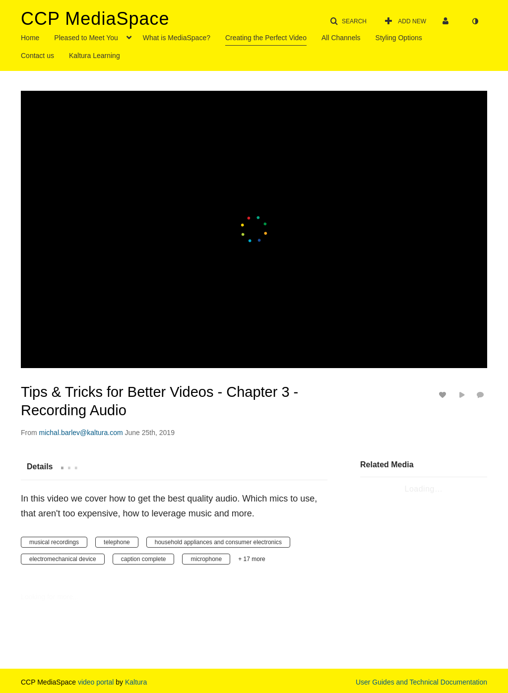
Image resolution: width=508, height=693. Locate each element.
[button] (348, 21)
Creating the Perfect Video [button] (266, 38)
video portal (95, 682)
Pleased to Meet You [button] (86, 38)
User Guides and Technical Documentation (421, 682)
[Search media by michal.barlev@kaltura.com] (81, 433)
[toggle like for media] (444, 394)
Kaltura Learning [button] (94, 56)
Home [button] (30, 38)
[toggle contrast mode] (474, 21)
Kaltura (136, 682)
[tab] (40, 466)
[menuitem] (37, 37)
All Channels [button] (341, 38)
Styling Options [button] (399, 38)
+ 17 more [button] (251, 559)
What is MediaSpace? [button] (176, 38)
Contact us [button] (37, 56)
